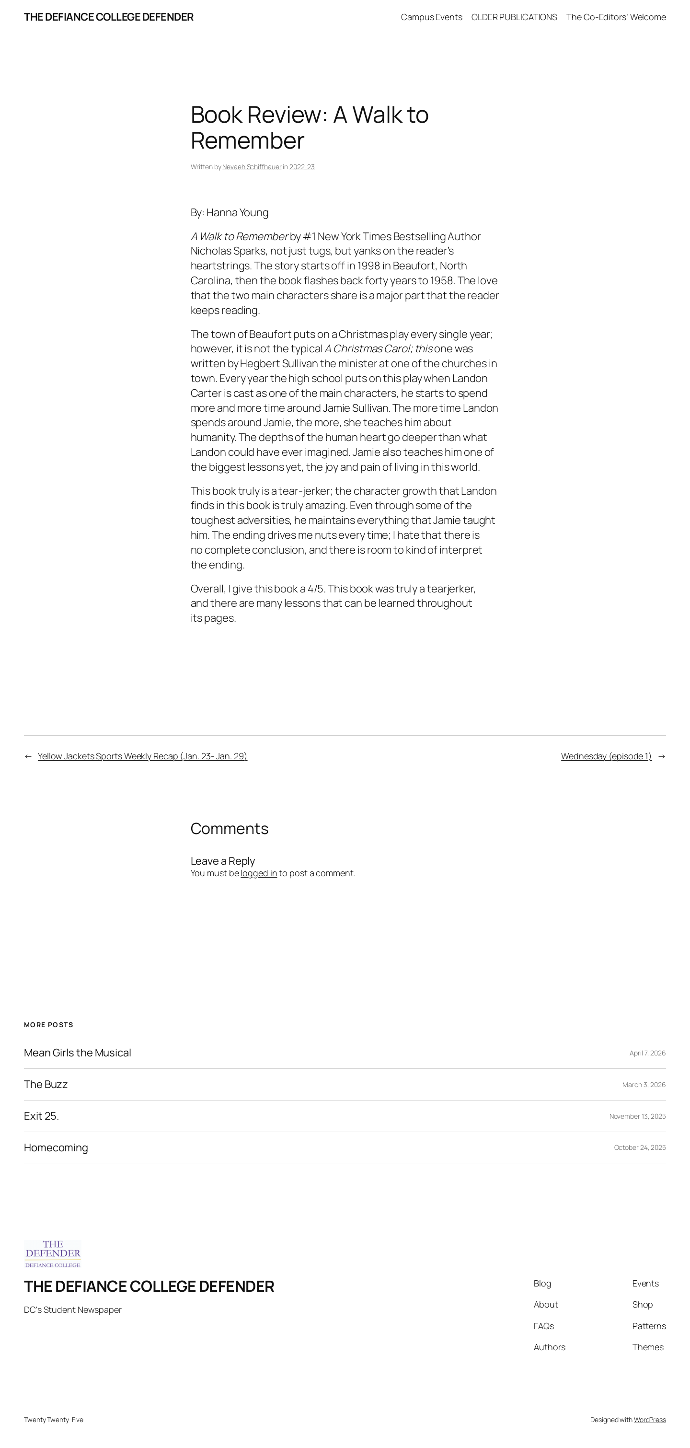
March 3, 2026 (644, 1084)
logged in (259, 873)
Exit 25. (41, 1116)
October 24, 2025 (640, 1147)
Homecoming (56, 1148)
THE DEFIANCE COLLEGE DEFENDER (109, 17)
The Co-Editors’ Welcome (616, 17)
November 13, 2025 (638, 1116)
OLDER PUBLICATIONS (514, 17)
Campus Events (431, 17)
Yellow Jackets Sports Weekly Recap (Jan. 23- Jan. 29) (143, 756)
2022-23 (302, 166)
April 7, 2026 (648, 1052)
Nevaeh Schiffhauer (251, 166)
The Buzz (46, 1084)
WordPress (650, 1419)
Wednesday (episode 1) (606, 756)
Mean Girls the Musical (77, 1053)
